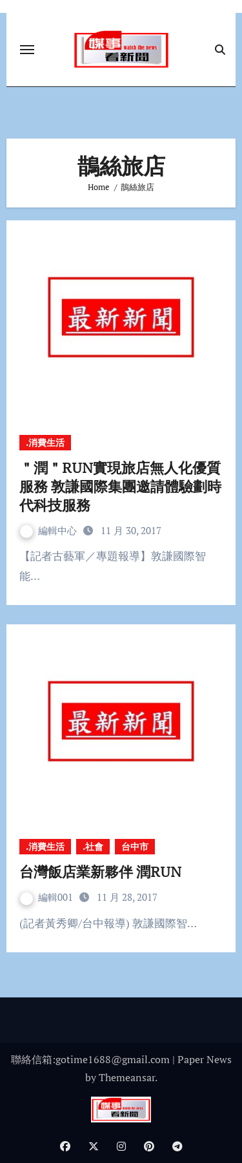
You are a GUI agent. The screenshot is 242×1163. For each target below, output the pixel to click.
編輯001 (48, 896)
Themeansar (127, 1077)
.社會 (93, 846)
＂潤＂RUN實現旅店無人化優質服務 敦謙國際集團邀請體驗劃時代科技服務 (120, 486)
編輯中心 (49, 530)
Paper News (204, 1059)
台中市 (134, 846)
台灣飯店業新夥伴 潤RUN (109, 871)
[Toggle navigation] (27, 49)
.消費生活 (45, 442)
